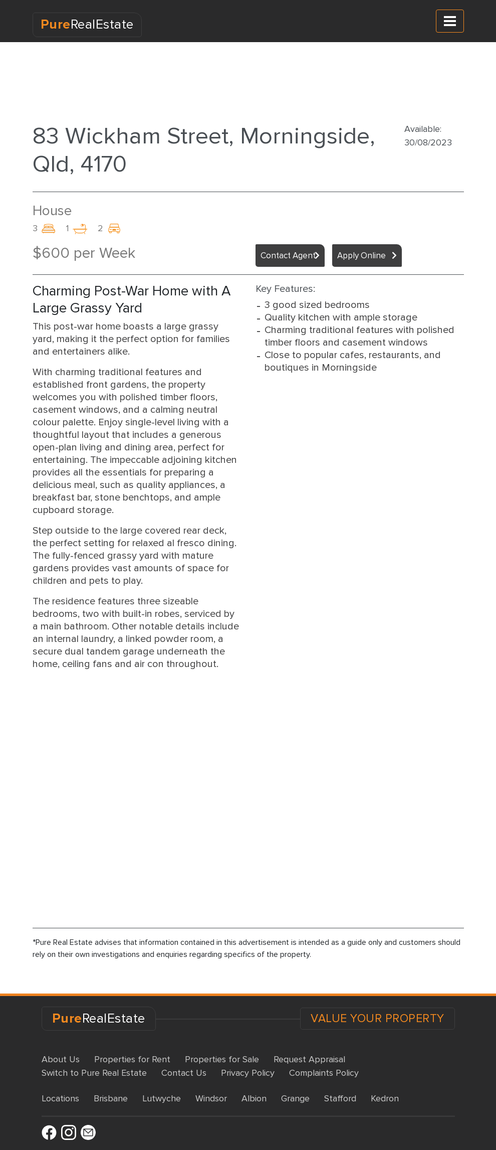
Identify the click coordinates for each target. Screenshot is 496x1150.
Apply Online (361, 255)
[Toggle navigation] (450, 21)
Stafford (340, 1098)
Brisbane (111, 1098)
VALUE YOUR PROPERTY (377, 1019)
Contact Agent (288, 255)
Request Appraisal (309, 1059)
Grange (295, 1098)
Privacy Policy (248, 1072)
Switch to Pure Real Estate (94, 1072)
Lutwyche (161, 1098)
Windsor (211, 1098)
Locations (60, 1098)
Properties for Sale (222, 1059)
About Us (61, 1059)
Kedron (385, 1098)
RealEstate (87, 25)
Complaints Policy (324, 1072)
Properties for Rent (132, 1059)
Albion (254, 1098)
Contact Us (183, 1072)
